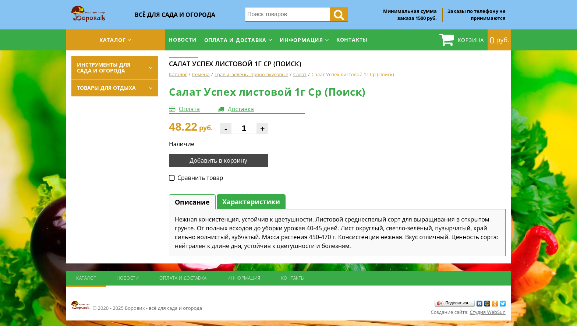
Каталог (112, 39)
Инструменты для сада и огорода (103, 67)
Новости (183, 39)
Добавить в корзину (218, 160)
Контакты (352, 39)
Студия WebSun (488, 312)
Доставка (241, 109)
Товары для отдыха (106, 87)
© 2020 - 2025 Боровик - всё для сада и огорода (136, 306)
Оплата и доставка (235, 39)
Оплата (189, 109)
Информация (301, 39)
